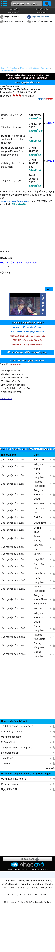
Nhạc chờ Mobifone (40, 17)
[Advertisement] (27, 692)
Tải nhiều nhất (41, 9)
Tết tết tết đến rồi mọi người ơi (17, 728)
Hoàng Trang (16, 366)
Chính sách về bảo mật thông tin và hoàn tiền (27, 904)
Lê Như (38, 556)
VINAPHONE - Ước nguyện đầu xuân (27, 334)
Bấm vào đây (19, 204)
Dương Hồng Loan (39, 477)
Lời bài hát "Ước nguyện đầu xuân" (27, 363)
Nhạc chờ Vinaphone (13, 21)
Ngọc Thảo (39, 561)
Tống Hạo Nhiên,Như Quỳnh (39, 496)
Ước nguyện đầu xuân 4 (13, 656)
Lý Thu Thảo (37, 532)
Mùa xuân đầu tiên (10, 786)
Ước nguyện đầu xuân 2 (13, 630)
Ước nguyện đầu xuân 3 (13, 647)
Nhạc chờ (4, 68)
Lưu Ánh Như (38, 549)
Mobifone (14, 68)
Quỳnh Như (40, 525)
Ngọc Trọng (40, 575)
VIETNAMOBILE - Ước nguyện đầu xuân (27, 338)
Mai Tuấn (38, 610)
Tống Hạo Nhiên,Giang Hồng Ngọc (34, 68)
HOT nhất (41, 12)
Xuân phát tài (8, 744)
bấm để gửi (35, 141)
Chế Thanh (39, 519)
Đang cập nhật (39, 568)
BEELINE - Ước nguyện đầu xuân (27, 342)
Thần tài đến (7, 760)
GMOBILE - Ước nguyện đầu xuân (27, 347)
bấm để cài (35, 118)
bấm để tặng (36, 130)
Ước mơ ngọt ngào (11, 739)
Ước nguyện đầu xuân (9, 71)
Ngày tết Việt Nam (10, 791)
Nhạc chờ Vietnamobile (42, 21)
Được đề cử (13, 12)
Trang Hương (37, 540)
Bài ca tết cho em (10, 755)
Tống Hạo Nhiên (39, 468)
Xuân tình (6, 765)
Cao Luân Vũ (39, 512)
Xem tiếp (50, 771)
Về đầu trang (27, 861)
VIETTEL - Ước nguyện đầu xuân (27, 329)
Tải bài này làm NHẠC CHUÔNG (14, 201)
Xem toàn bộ (6, 400)
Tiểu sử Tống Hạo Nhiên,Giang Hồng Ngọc (27, 354)
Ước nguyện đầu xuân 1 (13, 582)
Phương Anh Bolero (39, 486)
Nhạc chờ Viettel (11, 17)
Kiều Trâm (39, 505)
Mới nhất (14, 9)
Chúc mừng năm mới (12, 733)
